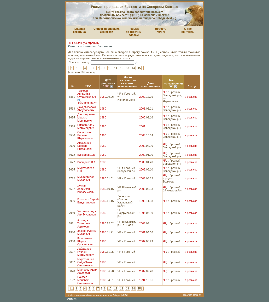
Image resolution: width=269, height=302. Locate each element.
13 (127, 68)
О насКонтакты (187, 30)
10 (109, 68)
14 (133, 68)
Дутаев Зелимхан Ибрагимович (85, 188)
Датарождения (108, 82)
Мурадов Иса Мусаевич (85, 178)
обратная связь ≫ (192, 295)
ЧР (164, 92)
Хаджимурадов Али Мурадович (87, 213)
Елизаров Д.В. (86, 154)
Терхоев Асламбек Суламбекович (86, 93)
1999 (142, 201)
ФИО (88, 86)
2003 (142, 135)
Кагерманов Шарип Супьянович (85, 241)
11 (115, 68)
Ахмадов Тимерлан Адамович (83, 223)
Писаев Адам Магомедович (86, 126)
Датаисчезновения (150, 85)
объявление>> (87, 102)
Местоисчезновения (173, 82)
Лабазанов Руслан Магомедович (86, 251)
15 (139, 68)
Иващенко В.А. (86, 162)
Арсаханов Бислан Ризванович (84, 145)
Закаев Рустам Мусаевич (86, 232)
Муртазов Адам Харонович (87, 271)
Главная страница (79, 30)
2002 (142, 145)
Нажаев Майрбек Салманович (85, 280)
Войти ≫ (71, 299)
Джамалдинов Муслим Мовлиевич (86, 117)
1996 (142, 213)
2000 (142, 96)
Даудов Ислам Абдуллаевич (86, 109)
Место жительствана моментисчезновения (127, 82)
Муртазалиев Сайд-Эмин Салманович (85, 262)
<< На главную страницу (83, 43)
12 (121, 68)
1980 (108, 86)
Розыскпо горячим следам (133, 31)
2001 (142, 108)
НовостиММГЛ (160, 30)
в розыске (191, 96)
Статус (192, 86)
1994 (142, 280)
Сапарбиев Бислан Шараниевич (85, 135)
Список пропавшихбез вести (106, 30)
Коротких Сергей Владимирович (88, 201)
